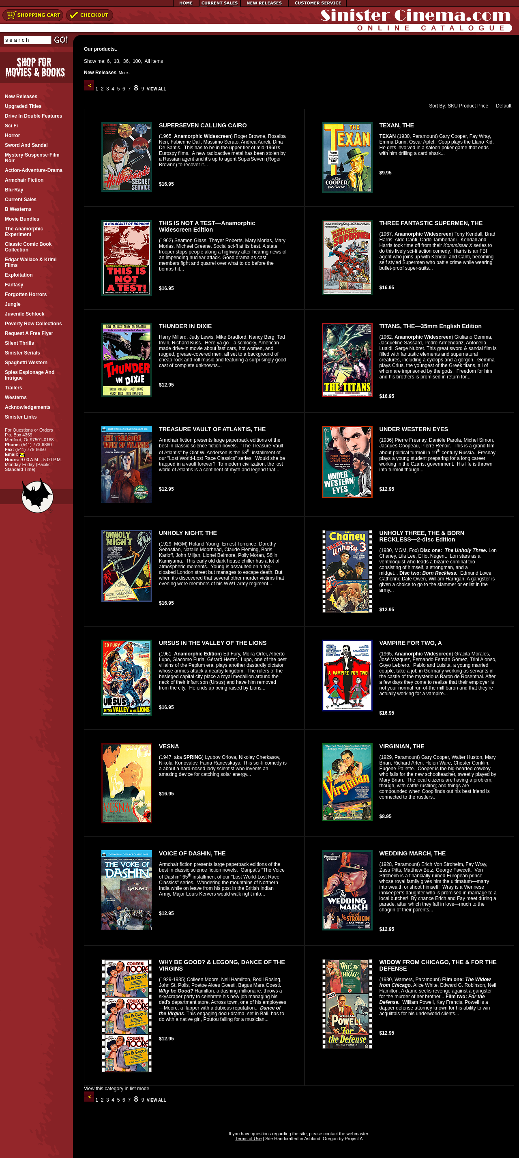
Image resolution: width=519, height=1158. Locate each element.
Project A (352, 1138)
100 (137, 61)
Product (467, 106)
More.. (124, 73)
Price (482, 106)
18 (116, 61)
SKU (453, 106)
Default (501, 106)
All (147, 61)
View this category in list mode (116, 1088)
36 (126, 61)
